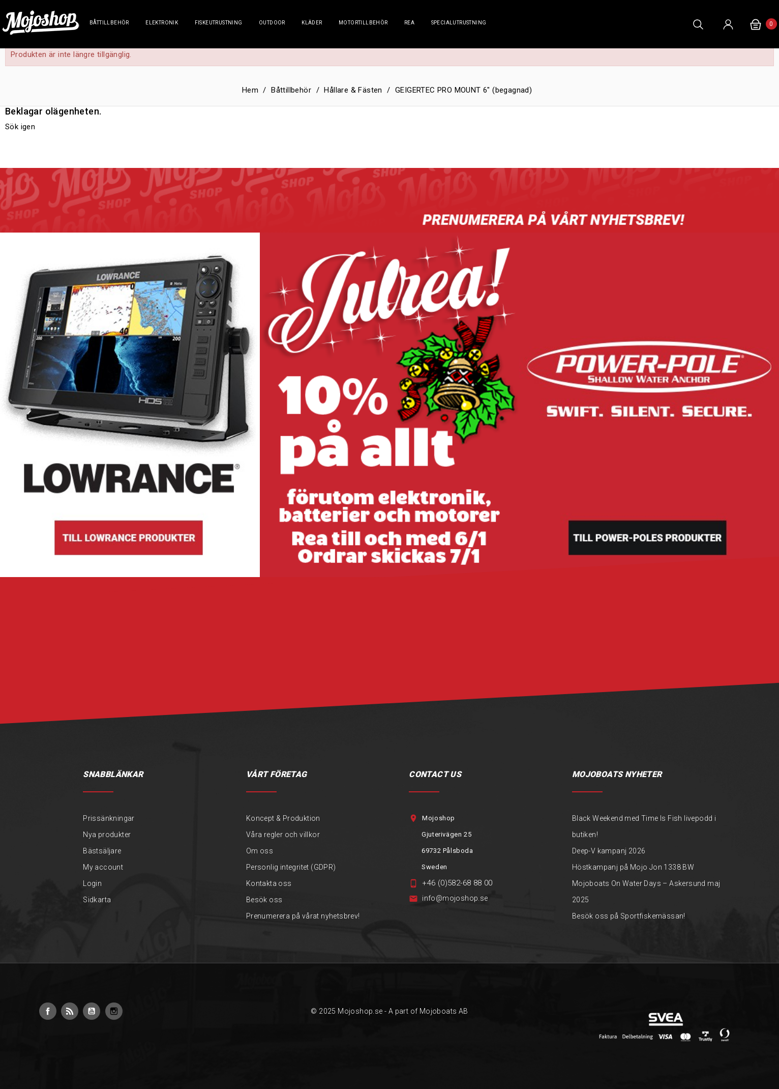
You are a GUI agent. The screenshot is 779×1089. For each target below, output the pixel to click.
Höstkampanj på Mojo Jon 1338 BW (633, 867)
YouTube (91, 1011)
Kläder (312, 22)
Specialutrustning (459, 22)
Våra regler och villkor (283, 834)
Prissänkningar (109, 818)
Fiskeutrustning (219, 22)
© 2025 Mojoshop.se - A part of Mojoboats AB (389, 1011)
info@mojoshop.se (455, 898)
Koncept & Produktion (283, 818)
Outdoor (272, 22)
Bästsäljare (102, 851)
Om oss (259, 851)
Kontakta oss (269, 883)
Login (92, 883)
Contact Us (435, 774)
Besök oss (264, 900)
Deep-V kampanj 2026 (609, 851)
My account (103, 867)
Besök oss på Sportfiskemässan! (628, 916)
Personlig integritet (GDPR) (291, 867)
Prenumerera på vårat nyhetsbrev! (303, 916)
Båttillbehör (109, 22)
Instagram (114, 1011)
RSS (69, 1011)
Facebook (47, 1011)
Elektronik (161, 22)
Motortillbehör (363, 22)
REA (409, 22)
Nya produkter (107, 834)
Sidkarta (97, 900)
